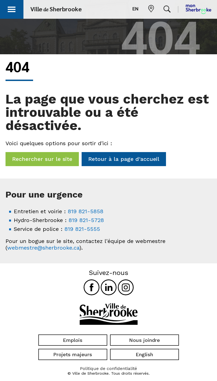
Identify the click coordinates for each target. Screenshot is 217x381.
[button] (11, 8)
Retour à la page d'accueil (123, 159)
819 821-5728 (86, 220)
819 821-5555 (82, 229)
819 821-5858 (85, 211)
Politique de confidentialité (108, 368)
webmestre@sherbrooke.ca (43, 247)
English (144, 354)
